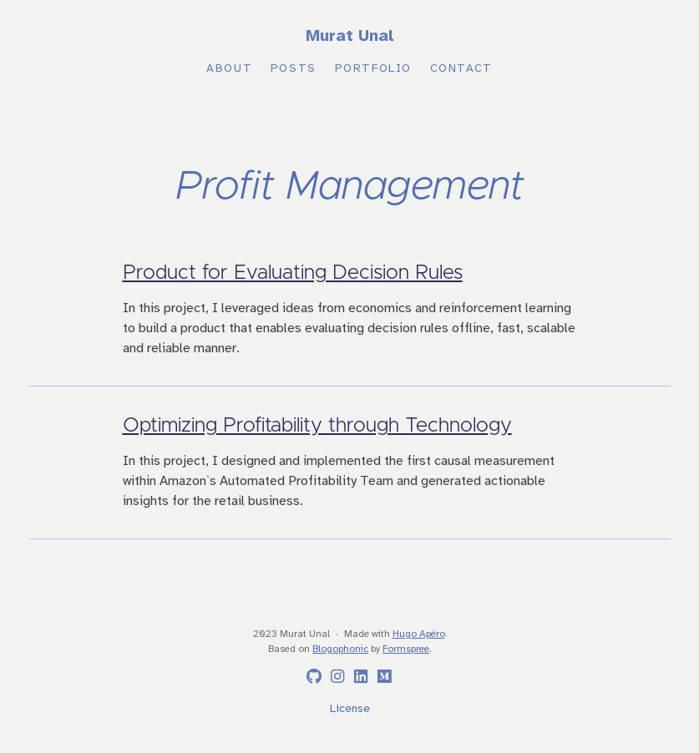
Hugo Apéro (419, 634)
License (350, 709)
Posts (294, 69)
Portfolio (373, 69)
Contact (461, 69)
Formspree (405, 649)
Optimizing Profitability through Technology (317, 426)
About (229, 69)
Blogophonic (340, 649)
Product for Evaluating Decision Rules (293, 273)
